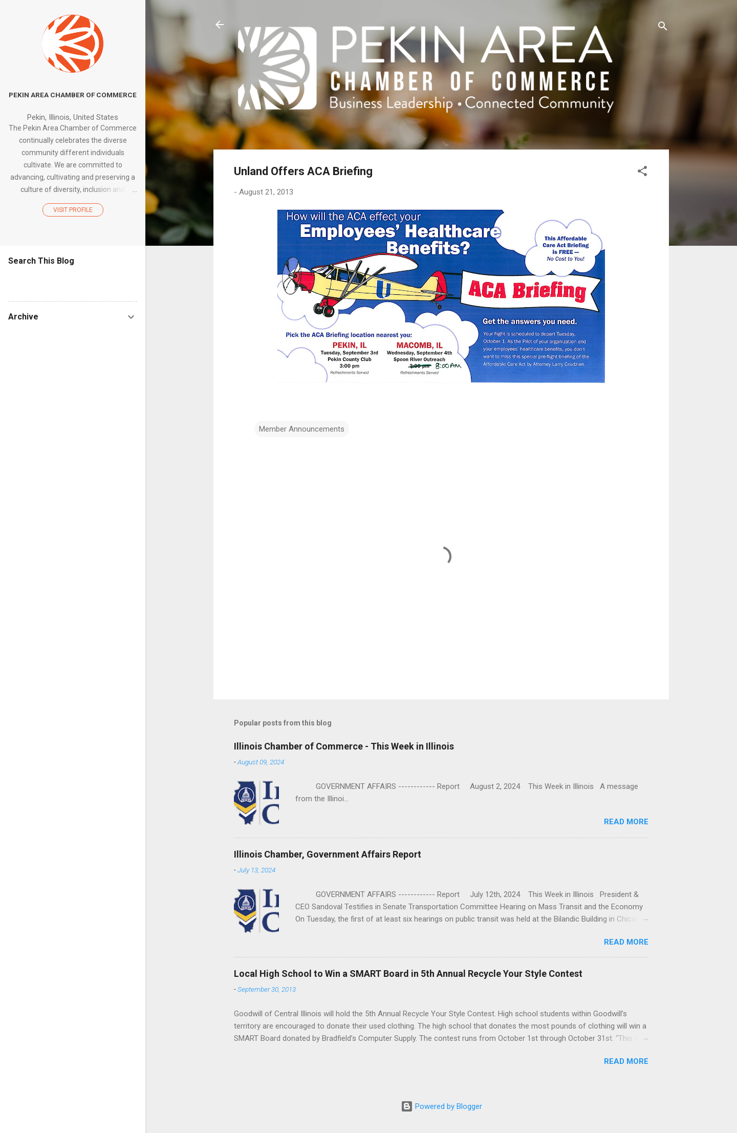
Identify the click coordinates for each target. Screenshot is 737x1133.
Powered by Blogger (441, 1106)
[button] (642, 173)
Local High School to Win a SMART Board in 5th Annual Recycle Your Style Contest (408, 973)
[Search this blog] (72, 280)
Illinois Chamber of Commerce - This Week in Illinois (344, 746)
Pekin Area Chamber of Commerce (73, 95)
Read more (626, 821)
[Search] (663, 28)
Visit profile (73, 209)
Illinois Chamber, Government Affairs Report (327, 854)
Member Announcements (301, 429)
